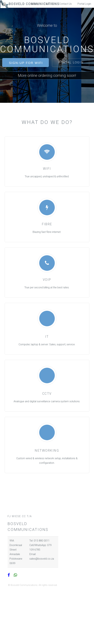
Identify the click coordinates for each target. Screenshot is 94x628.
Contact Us (65, 3)
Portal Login (84, 3)
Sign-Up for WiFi (26, 63)
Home (34, 3)
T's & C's (48, 3)
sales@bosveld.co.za (41, 558)
